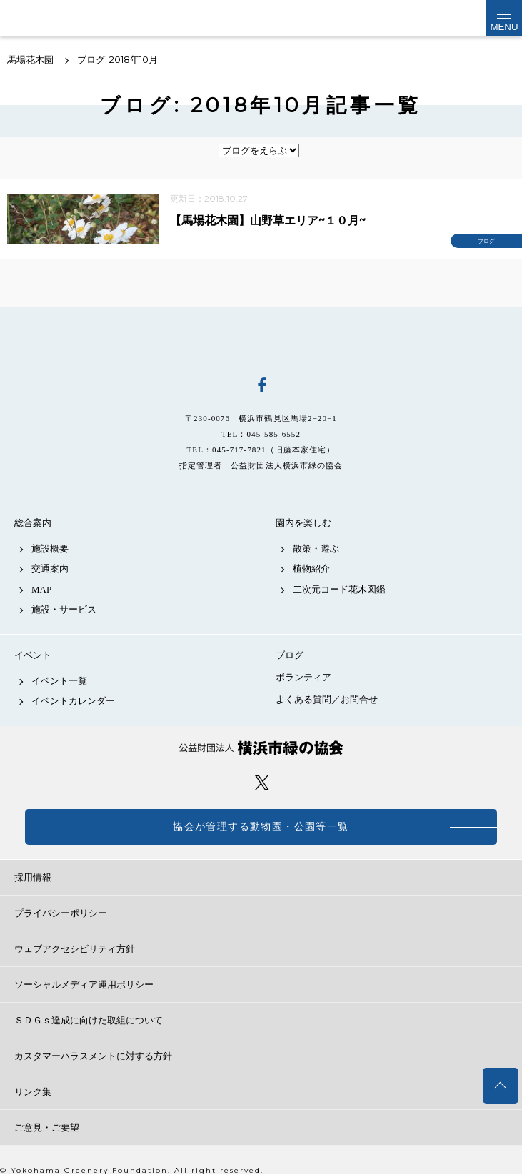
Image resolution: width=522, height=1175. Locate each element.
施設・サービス (63, 609)
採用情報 (32, 877)
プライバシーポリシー (60, 913)
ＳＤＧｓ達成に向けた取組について (88, 1020)
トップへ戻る (500, 1086)
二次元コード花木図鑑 (339, 589)
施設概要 (50, 548)
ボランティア (303, 677)
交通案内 (50, 568)
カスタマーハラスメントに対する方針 (93, 1056)
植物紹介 (311, 568)
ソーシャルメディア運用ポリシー (84, 984)
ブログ (289, 655)
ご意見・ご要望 (46, 1127)
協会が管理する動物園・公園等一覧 (260, 826)
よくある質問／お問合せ (327, 699)
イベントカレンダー (73, 700)
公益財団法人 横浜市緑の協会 (261, 747)
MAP (41, 589)
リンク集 (32, 1091)
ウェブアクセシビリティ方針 (74, 948)
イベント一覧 (59, 680)
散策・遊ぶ (316, 548)
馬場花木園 (261, 339)
